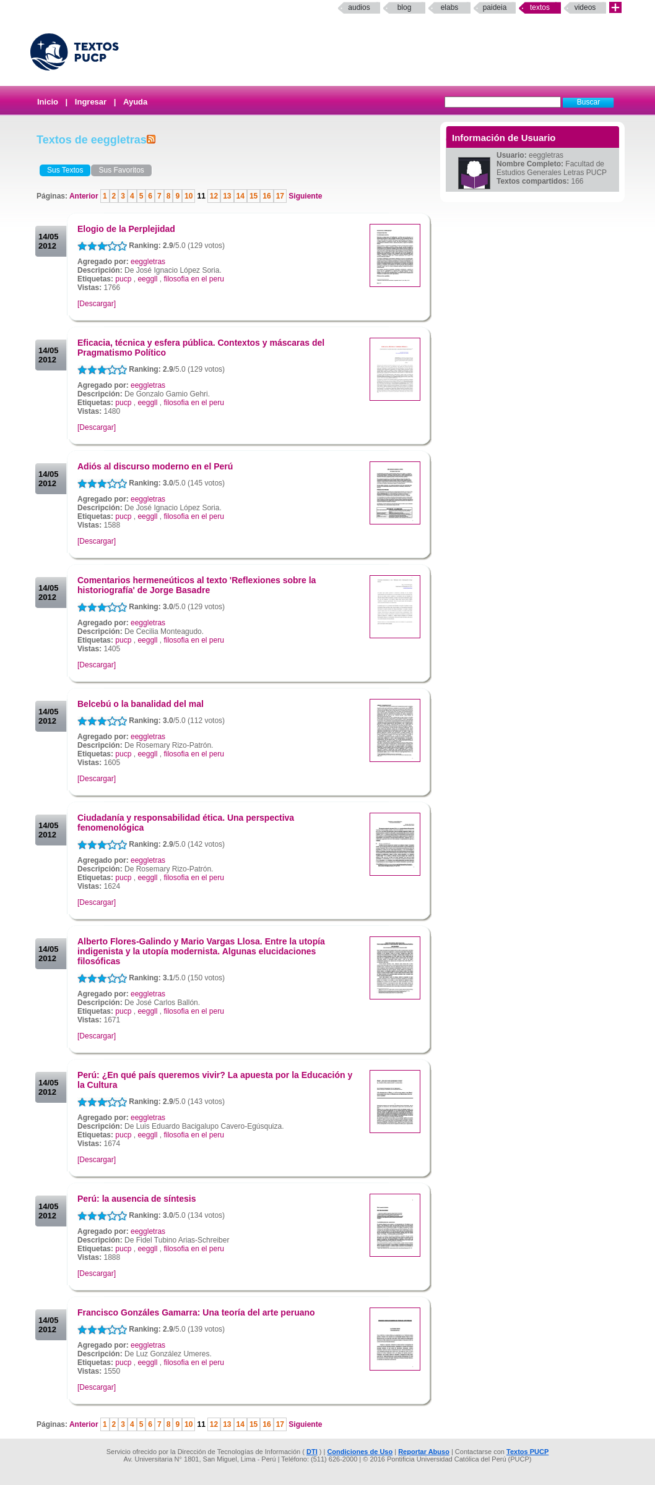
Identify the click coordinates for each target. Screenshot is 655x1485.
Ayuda (135, 101)
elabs (450, 7)
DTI (312, 1451)
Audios (359, 7)
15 (253, 196)
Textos (540, 7)
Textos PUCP (527, 1451)
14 (240, 196)
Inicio (47, 101)
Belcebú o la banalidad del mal (140, 704)
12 (214, 196)
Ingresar (90, 101)
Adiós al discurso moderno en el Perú (155, 466)
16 (266, 196)
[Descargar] (96, 303)
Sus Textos (65, 170)
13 (227, 196)
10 (188, 196)
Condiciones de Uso (360, 1451)
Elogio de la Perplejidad (126, 229)
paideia (495, 7)
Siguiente (304, 196)
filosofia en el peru (193, 279)
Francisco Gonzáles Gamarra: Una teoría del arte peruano (196, 1312)
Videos (585, 7)
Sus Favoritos (121, 170)
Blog (404, 7)
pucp (123, 279)
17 (280, 196)
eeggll (147, 279)
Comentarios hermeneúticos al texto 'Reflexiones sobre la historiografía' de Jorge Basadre (196, 585)
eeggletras (148, 261)
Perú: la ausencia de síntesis (136, 1199)
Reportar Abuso (423, 1451)
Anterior (84, 196)
